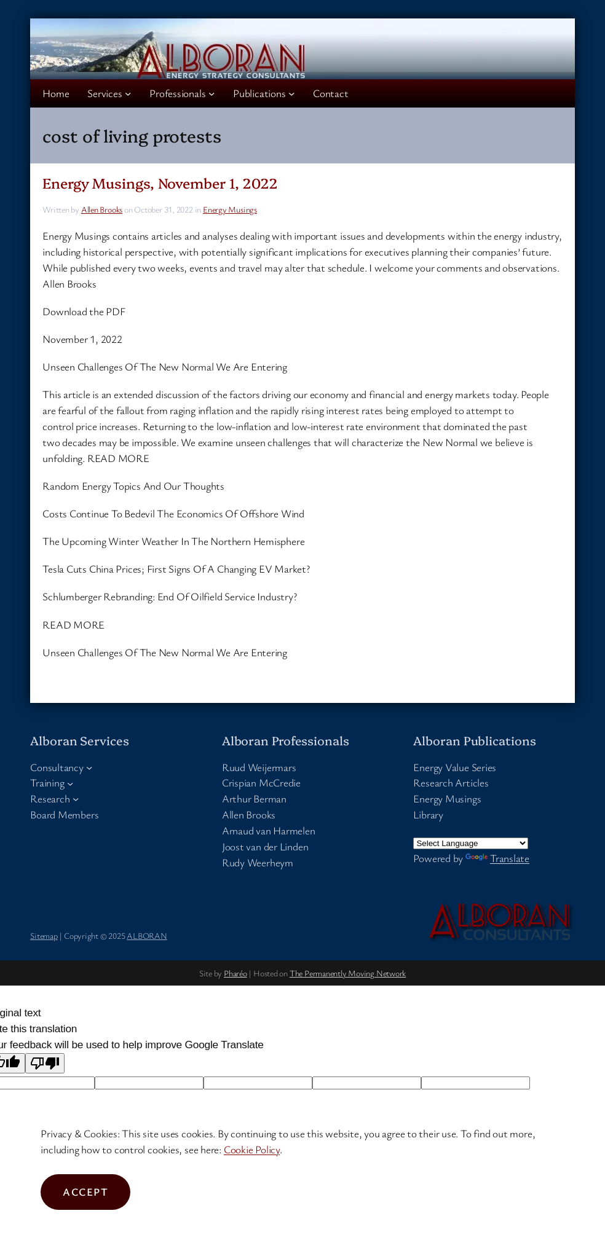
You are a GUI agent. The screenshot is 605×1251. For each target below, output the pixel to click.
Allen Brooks (101, 209)
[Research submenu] (76, 799)
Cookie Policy (252, 1149)
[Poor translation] (45, 1063)
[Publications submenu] (291, 93)
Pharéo (235, 973)
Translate (497, 858)
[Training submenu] (70, 783)
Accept (85, 1192)
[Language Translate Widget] (470, 843)
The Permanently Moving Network (348, 973)
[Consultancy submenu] (89, 767)
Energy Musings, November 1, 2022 (160, 183)
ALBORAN (147, 935)
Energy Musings (230, 209)
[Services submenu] (128, 93)
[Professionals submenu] (211, 93)
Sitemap (43, 935)
